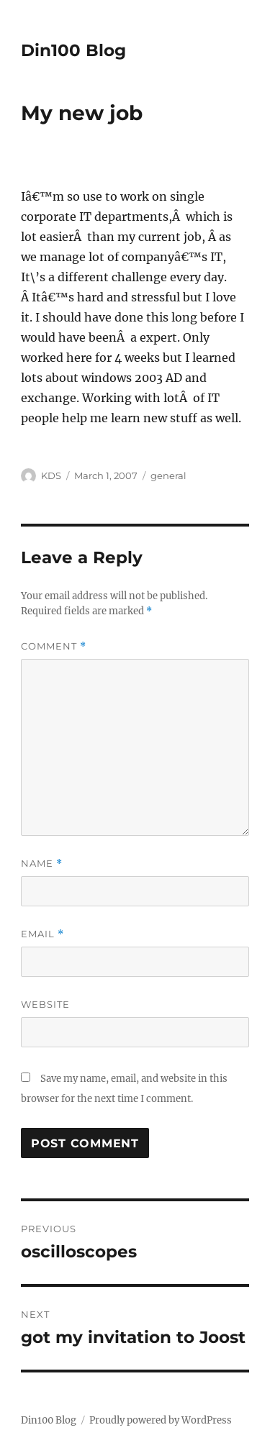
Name (42, 863)
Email (42, 934)
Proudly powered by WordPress (160, 1420)
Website (45, 1004)
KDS (51, 475)
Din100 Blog (73, 50)
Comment (53, 646)
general (168, 475)
